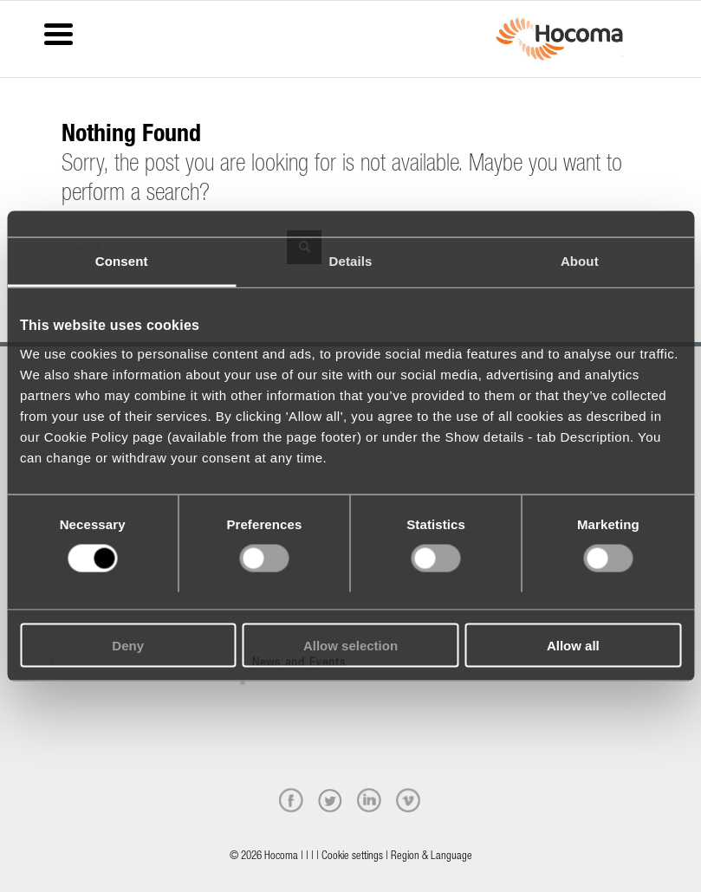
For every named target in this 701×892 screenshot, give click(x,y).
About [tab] (580, 261)
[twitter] (330, 800)
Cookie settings (352, 857)
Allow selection (350, 644)
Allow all (573, 644)
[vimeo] (408, 800)
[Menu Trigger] (58, 32)
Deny (128, 644)
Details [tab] (351, 261)
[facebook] (291, 800)
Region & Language (431, 857)
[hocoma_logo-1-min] (559, 39)
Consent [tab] (121, 261)
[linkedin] (369, 800)
